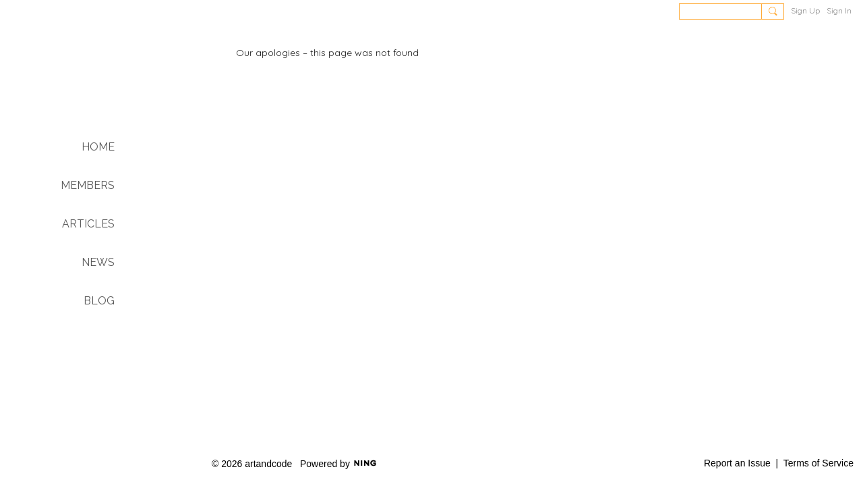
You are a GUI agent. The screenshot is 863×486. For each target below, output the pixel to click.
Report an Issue (737, 463)
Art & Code (101, 79)
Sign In (839, 10)
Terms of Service (818, 463)
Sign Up (805, 10)
